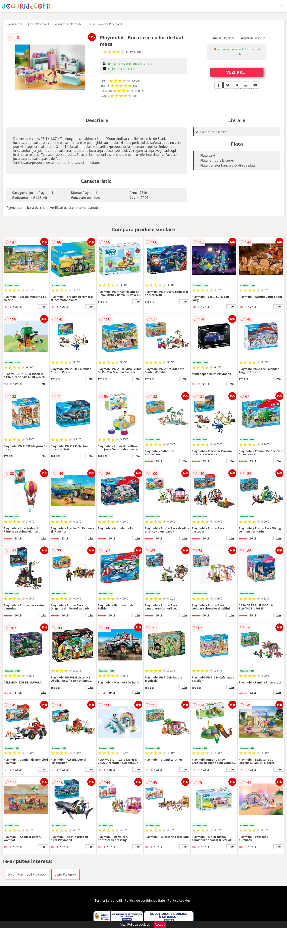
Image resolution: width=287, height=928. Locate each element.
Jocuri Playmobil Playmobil (105, 24)
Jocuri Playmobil (38, 24)
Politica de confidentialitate (145, 900)
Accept (160, 924)
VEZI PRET (236, 72)
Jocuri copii (15, 24)
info (43, 306)
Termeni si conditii (108, 900)
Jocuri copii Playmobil (68, 24)
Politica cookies (179, 900)
